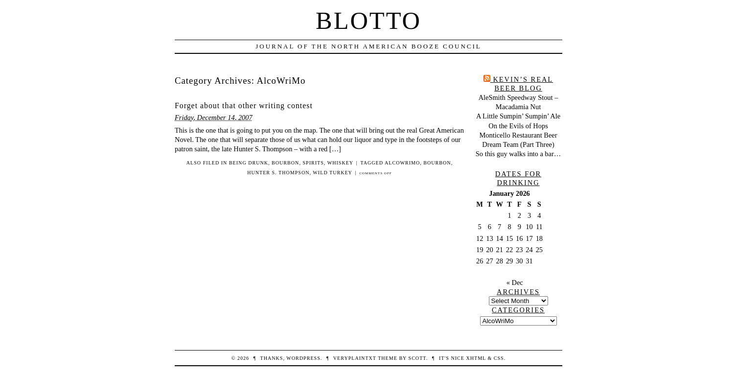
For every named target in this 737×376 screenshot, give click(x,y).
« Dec (515, 282)
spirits (312, 162)
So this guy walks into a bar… (518, 154)
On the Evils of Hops (518, 126)
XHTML (475, 358)
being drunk (248, 162)
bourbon (285, 162)
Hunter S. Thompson (278, 172)
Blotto (368, 20)
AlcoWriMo (402, 162)
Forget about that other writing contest (244, 105)
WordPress (303, 358)
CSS (499, 358)
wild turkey (332, 172)
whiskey (340, 162)
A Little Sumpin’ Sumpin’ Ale (518, 116)
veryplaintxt (354, 358)
